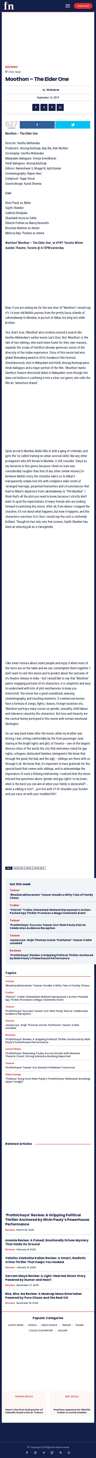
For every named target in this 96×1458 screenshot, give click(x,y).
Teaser (15, 890)
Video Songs (13, 1074)
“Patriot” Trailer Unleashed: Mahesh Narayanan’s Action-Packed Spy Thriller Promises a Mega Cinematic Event (50, 911)
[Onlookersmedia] (9, 6)
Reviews (11, 67)
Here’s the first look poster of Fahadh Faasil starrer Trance (24, 1411)
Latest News (13, 1049)
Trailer (14, 905)
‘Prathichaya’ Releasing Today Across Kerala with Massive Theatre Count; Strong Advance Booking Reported (42, 1055)
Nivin (28, 868)
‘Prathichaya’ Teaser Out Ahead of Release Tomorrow (40, 1067)
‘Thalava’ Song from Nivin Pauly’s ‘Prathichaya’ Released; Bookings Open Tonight (48, 1080)
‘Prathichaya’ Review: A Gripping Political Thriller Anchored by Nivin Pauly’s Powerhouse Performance (51, 956)
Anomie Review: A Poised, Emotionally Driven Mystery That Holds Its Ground (47, 1242)
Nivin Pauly (39, 868)
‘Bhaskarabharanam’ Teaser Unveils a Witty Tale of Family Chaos (51, 896)
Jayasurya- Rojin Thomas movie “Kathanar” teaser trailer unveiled (51, 941)
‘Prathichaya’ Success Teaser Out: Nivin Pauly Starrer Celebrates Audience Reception (48, 926)
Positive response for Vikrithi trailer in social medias (72, 1411)
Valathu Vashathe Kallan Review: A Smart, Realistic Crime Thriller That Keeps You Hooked (45, 1260)
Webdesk (53, 89)
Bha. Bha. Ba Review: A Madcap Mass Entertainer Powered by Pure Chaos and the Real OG (43, 1296)
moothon (18, 868)
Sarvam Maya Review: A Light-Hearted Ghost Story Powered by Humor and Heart (45, 1278)
